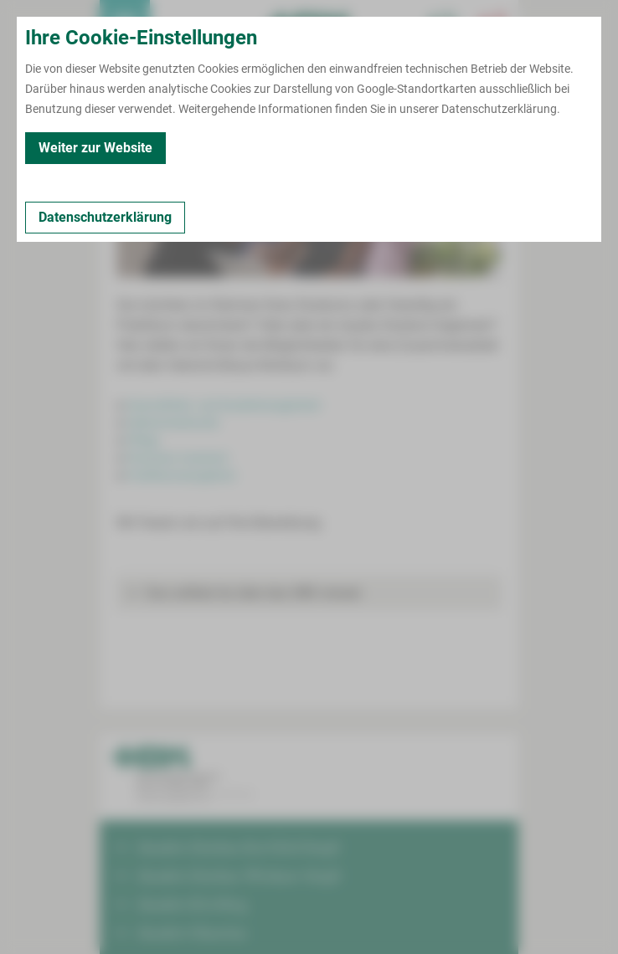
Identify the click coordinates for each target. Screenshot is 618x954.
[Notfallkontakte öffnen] (493, 25)
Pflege (142, 440)
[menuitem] (125, 25)
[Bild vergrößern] (309, 202)
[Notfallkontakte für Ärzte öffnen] (443, 25)
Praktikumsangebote (180, 475)
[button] (309, 593)
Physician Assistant (177, 457)
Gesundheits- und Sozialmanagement (223, 405)
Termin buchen (175, 25)
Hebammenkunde (172, 422)
